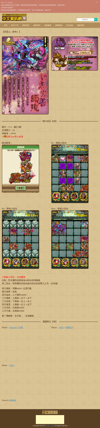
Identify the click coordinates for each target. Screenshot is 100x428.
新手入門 (14, 25)
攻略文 (69, 327)
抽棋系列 (36, 25)
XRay (11, 365)
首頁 (5, 25)
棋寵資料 (25, 25)
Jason (61, 327)
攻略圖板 (47, 25)
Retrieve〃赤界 (16, 327)
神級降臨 (12, 400)
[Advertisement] (50, 419)
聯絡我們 (80, 25)
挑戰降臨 (58, 25)
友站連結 (69, 25)
